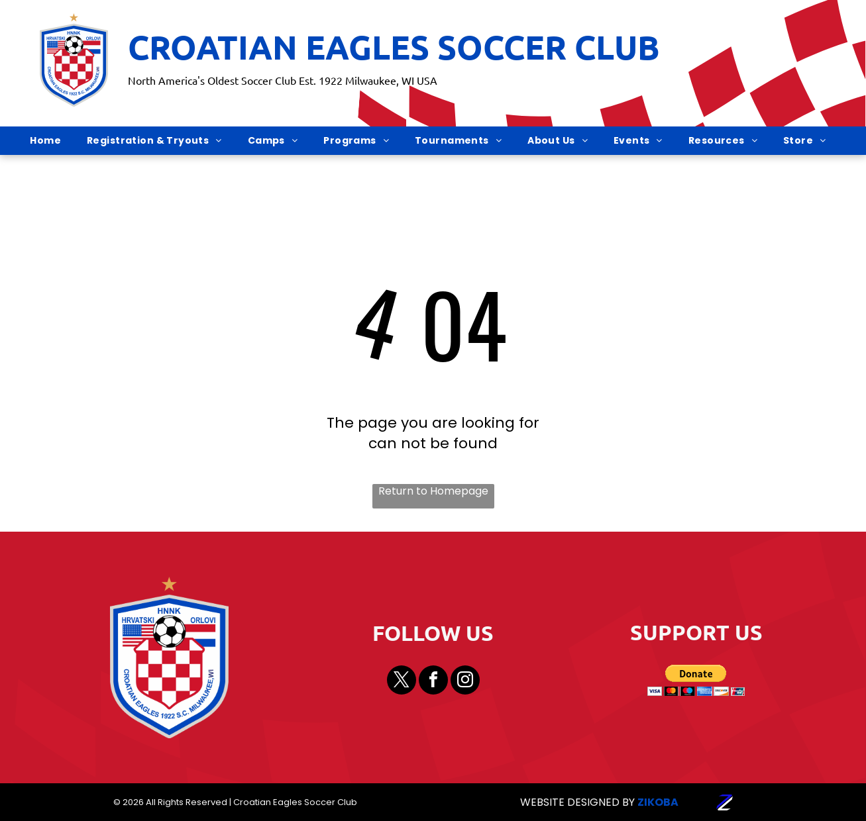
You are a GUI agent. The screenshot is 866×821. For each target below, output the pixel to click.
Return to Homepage (433, 491)
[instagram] (465, 681)
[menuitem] (50, 141)
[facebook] (433, 681)
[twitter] (401, 681)
